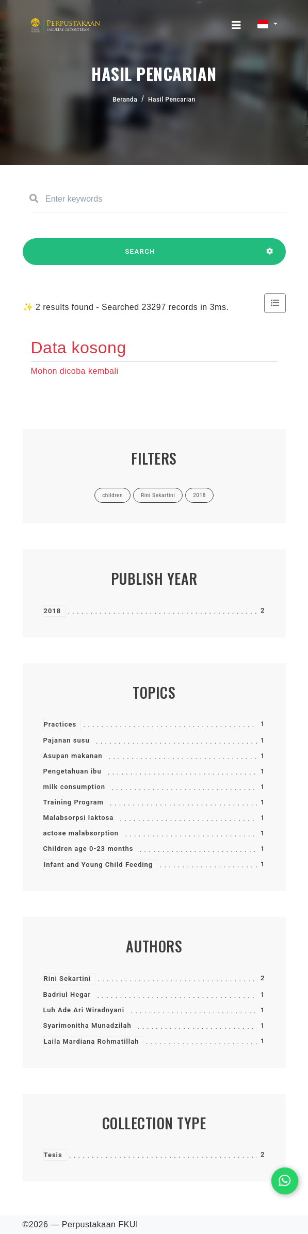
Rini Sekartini (67, 978)
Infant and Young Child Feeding (98, 864)
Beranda (124, 99)
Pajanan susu (66, 740)
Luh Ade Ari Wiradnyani (84, 1010)
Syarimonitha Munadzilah (87, 1025)
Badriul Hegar (67, 994)
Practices (60, 724)
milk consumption (74, 787)
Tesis (53, 1155)
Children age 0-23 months (88, 848)
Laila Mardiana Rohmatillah (91, 1041)
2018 (52, 611)
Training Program (73, 802)
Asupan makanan (73, 756)
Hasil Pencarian (172, 99)
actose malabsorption (81, 833)
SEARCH (140, 256)
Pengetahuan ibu (72, 771)
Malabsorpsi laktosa (78, 817)
